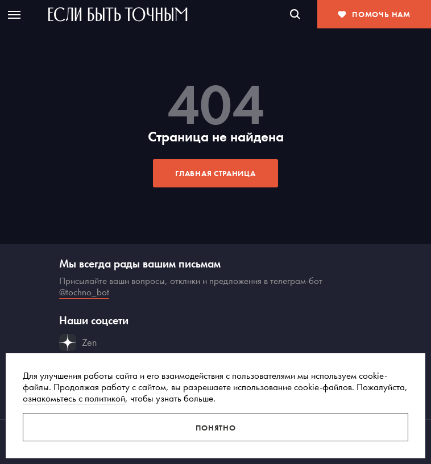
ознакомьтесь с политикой (74, 398)
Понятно (216, 428)
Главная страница (215, 173)
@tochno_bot (84, 292)
